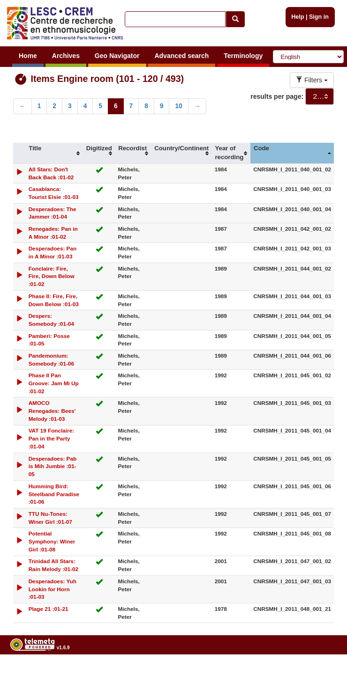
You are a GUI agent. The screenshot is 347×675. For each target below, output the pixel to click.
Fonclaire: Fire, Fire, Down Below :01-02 (52, 276)
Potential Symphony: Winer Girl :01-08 (52, 541)
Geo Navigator (117, 55)
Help (297, 17)
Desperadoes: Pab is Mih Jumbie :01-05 (53, 466)
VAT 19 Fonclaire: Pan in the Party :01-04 (52, 438)
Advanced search (181, 55)
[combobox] (319, 96)
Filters (312, 80)
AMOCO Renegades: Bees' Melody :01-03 (52, 411)
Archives (66, 55)
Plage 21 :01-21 (48, 609)
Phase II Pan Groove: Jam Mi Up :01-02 (54, 383)
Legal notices (324, 671)
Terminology (243, 55)
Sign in (319, 17)
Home (28, 55)
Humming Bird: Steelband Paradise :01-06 (54, 494)
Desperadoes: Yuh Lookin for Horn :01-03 (52, 589)
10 (178, 106)
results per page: (276, 96)
